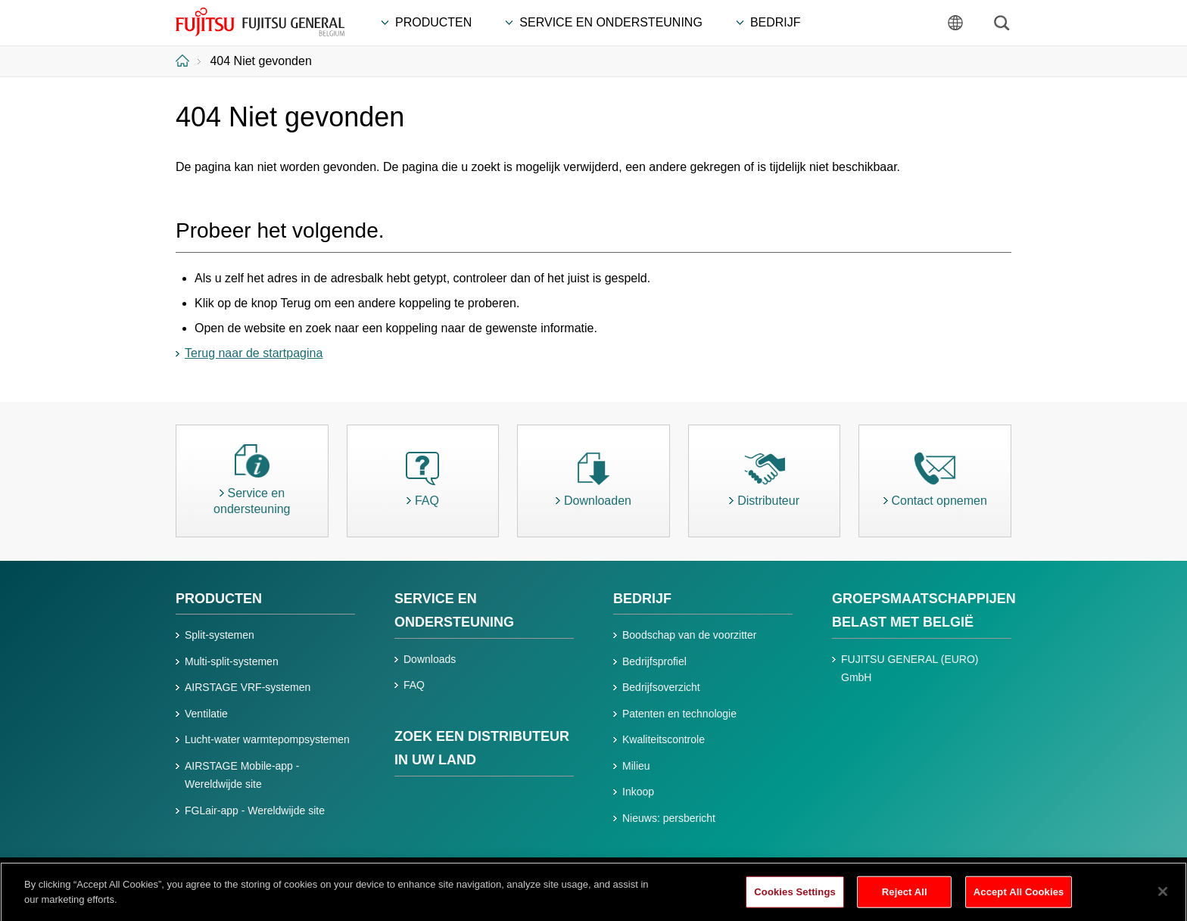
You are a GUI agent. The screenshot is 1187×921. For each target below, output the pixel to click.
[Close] (1162, 895)
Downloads (429, 659)
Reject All (904, 895)
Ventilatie (206, 714)
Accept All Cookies (1019, 895)
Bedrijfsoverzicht (661, 687)
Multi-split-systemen (232, 661)
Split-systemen (219, 635)
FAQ (414, 685)
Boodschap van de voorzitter (689, 635)
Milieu (636, 766)
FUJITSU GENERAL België (260, 22)
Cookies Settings (795, 895)
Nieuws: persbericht (668, 818)
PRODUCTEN (219, 598)
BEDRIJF (642, 598)
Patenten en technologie (679, 714)
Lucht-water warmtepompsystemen (267, 739)
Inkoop (638, 792)
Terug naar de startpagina (253, 353)
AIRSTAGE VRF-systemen (247, 687)
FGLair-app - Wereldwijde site (255, 810)
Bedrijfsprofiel (654, 661)
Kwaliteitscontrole (663, 739)
